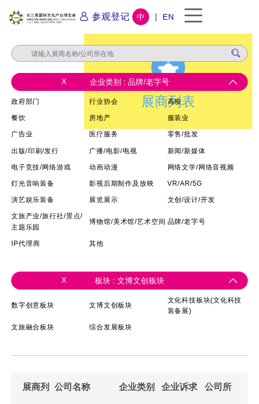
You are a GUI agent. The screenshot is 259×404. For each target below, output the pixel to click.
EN (168, 16)
